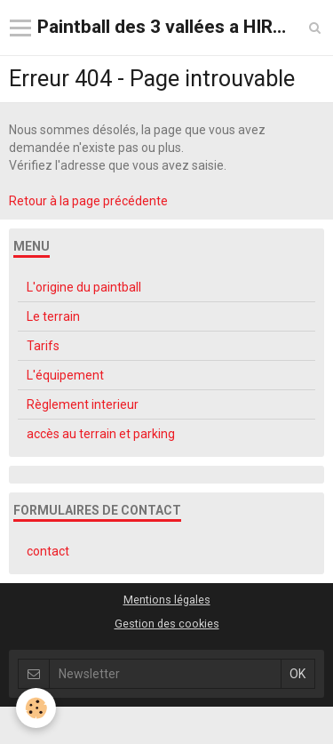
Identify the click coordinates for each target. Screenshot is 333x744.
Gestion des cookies (167, 623)
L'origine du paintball (84, 287)
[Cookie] (36, 708)
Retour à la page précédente (88, 201)
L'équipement (65, 375)
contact (48, 551)
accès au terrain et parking (101, 434)
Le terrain (53, 316)
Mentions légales (166, 599)
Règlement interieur (83, 404)
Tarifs (43, 346)
